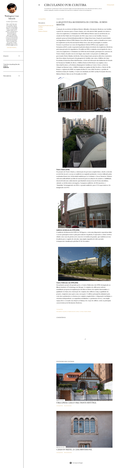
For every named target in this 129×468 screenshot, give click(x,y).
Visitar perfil (12, 47)
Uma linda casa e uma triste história (76, 402)
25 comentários (67, 405)
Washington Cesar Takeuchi (12, 17)
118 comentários (68, 452)
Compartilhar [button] (42, 19)
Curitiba (40, 29)
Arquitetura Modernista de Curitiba (70, 311)
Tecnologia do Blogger (76, 463)
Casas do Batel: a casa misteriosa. (74, 449)
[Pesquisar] (110, 5)
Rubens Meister (42, 31)
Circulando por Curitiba (65, 5)
